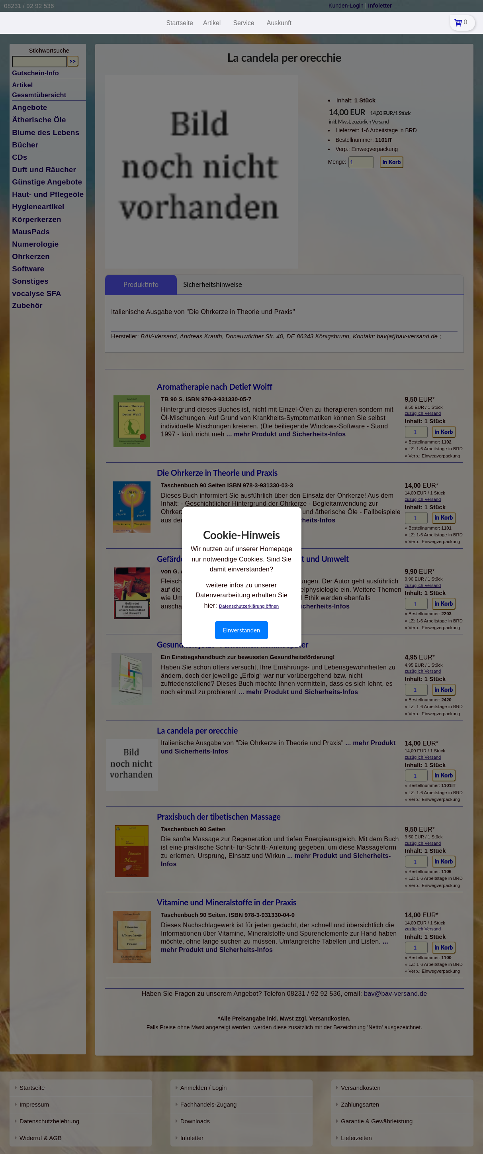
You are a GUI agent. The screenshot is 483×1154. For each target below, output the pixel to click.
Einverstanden (241, 630)
